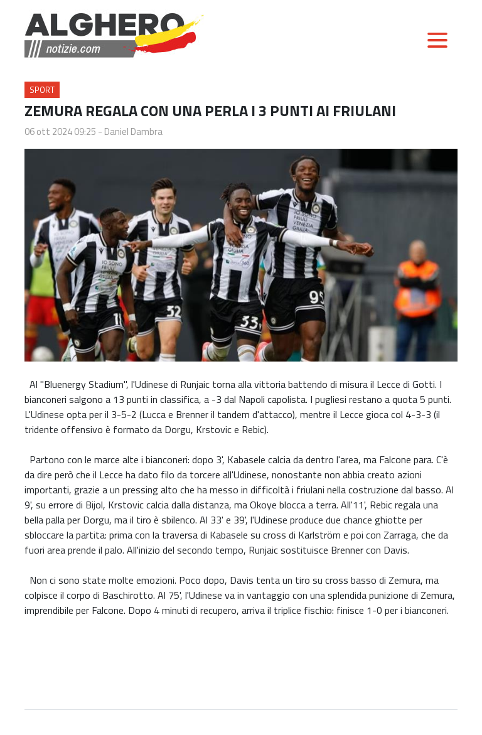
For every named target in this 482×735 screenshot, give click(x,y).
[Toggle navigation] (437, 40)
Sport (42, 89)
